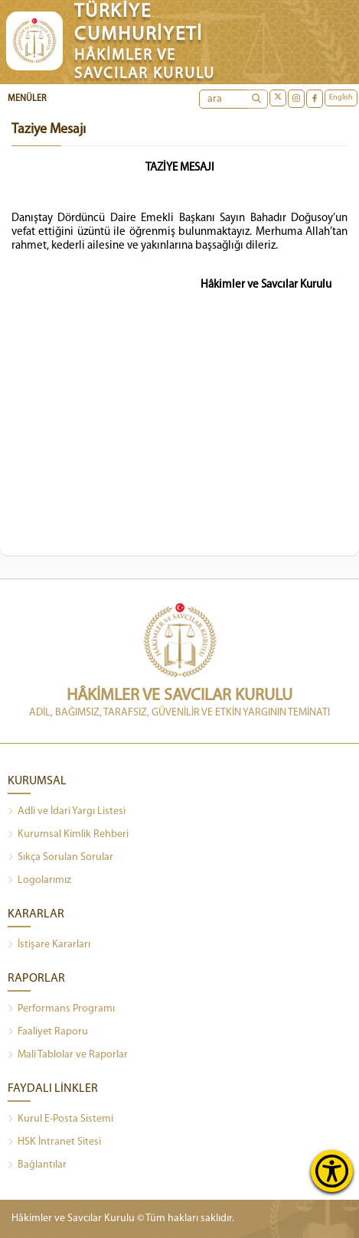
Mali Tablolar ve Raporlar (68, 1055)
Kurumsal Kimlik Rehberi (68, 834)
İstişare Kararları (49, 944)
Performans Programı (61, 1009)
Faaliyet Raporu (48, 1032)
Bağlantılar (37, 1165)
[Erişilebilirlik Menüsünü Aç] (332, 1171)
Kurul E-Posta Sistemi (60, 1119)
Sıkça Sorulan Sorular (60, 857)
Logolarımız (39, 880)
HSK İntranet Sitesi (54, 1142)
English (341, 97)
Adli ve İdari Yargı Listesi (67, 811)
